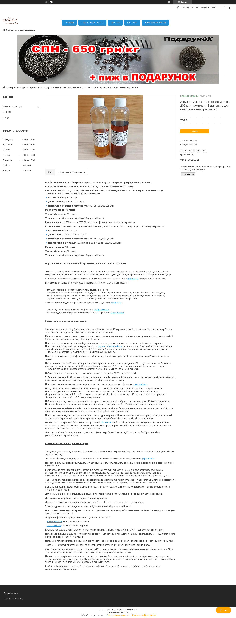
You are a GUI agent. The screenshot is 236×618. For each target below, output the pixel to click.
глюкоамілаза (140, 384)
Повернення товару (13, 598)
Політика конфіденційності (144, 615)
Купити (195, 131)
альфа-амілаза (101, 309)
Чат (223, 610)
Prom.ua (133, 609)
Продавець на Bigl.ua (118, 612)
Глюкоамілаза (54, 525)
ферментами (148, 458)
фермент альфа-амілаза (110, 346)
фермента (116, 302)
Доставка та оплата (155, 22)
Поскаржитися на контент (118, 615)
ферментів (132, 278)
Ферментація (35, 87)
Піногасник (106, 422)
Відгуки (6, 117)
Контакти (132, 22)
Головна (69, 22)
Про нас (115, 22)
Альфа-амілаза (54, 521)
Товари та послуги (91, 22)
